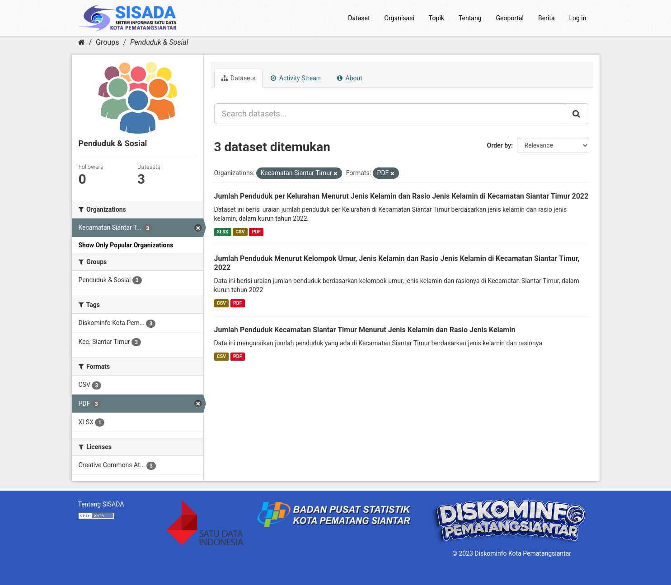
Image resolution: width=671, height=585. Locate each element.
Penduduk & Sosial (159, 42)
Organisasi (399, 18)
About (349, 78)
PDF (256, 232)
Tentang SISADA (101, 504)
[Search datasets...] (389, 113)
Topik (436, 18)
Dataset (359, 18)
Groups (107, 42)
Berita (546, 18)
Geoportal (510, 18)
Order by (499, 145)
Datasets (238, 78)
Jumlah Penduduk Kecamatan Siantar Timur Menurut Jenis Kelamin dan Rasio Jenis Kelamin (365, 329)
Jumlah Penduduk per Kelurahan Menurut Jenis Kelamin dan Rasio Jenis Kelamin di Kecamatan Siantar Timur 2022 (401, 196)
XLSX (222, 232)
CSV (239, 232)
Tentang (470, 18)
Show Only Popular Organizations (126, 245)
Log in (578, 18)
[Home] (81, 42)
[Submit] (577, 113)
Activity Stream (296, 78)
